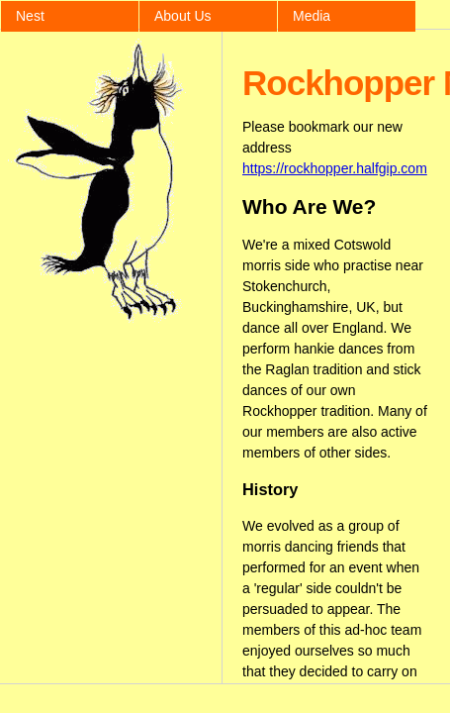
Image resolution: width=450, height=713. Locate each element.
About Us (183, 16)
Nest (30, 16)
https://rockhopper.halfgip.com (334, 168)
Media (311, 16)
